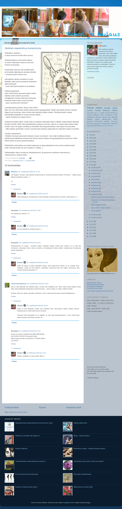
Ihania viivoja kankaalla (99, 205)
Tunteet (98, 110)
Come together (96, 211)
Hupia (115, 119)
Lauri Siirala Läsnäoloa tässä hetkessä (100, 291)
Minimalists (97, 125)
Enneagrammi (97, 123)
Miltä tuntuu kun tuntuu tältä (83, 487)
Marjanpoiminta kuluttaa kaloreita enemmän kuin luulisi (34, 423)
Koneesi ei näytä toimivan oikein (26, 487)
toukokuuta (95, 188)
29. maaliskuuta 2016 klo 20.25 (37, 226)
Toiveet (89, 115)
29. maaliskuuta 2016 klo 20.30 (37, 262)
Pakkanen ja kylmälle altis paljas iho (27, 435)
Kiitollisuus (113, 113)
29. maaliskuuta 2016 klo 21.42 (30, 331)
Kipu (109, 117)
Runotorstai (104, 125)
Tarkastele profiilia (93, 71)
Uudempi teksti (12, 407)
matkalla (106, 121)
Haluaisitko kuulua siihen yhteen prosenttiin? (89, 461)
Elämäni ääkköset (21, 448)
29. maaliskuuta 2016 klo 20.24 (37, 193)
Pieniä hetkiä (30, 160)
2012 (91, 230)
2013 (91, 227)
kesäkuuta (95, 185)
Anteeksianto (106, 123)
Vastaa (13, 184)
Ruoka (107, 113)
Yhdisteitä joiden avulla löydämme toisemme (30, 461)
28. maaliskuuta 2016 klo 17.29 (29, 171)
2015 (91, 221)
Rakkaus (96, 115)
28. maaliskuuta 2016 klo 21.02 (30, 242)
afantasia (110, 125)
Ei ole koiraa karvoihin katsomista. (27, 474)
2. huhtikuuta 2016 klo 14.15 (36, 353)
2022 (91, 147)
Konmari (89, 123)
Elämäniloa (91, 117)
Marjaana (14, 171)
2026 (91, 135)
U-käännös (114, 123)
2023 (91, 144)
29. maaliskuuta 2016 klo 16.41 (38, 283)
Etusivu (42, 407)
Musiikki (107, 108)
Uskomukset (98, 121)
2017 (91, 162)
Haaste (114, 110)
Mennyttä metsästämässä (82, 474)
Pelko (102, 115)
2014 (91, 224)
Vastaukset (17, 189)
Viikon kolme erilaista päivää (100, 208)
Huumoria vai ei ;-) (19, 160)
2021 (91, 150)
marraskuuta (95, 170)
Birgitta (20, 193)
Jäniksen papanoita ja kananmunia (23, 48)
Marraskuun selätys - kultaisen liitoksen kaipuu (89, 448)
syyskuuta (94, 176)
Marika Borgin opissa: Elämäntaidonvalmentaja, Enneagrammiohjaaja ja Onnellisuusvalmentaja (95, 285)
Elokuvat (106, 110)
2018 (91, 159)
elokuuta (94, 179)
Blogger (88, 502)
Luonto (90, 110)
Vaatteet (90, 119)
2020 (91, 153)
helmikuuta (95, 214)
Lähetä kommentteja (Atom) (18, 412)
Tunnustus (114, 121)
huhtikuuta (95, 191)
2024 (91, 141)
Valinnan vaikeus (101, 117)
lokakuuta (94, 173)
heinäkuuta (95, 182)
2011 (91, 233)
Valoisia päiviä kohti (80, 423)
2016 (91, 165)
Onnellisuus (109, 115)
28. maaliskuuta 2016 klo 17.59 (30, 210)
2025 (91, 138)
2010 (91, 236)
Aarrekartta (90, 125)
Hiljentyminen (106, 119)
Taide (115, 115)
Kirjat (102, 113)
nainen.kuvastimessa (18, 283)
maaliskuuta (95, 194)
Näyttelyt (114, 117)
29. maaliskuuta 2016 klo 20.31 (37, 305)
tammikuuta (95, 217)
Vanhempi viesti (73, 407)
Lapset (97, 119)
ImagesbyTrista (68, 502)
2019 (91, 156)
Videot (114, 108)
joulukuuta (95, 167)
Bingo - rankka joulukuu (82, 435)
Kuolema (90, 121)
